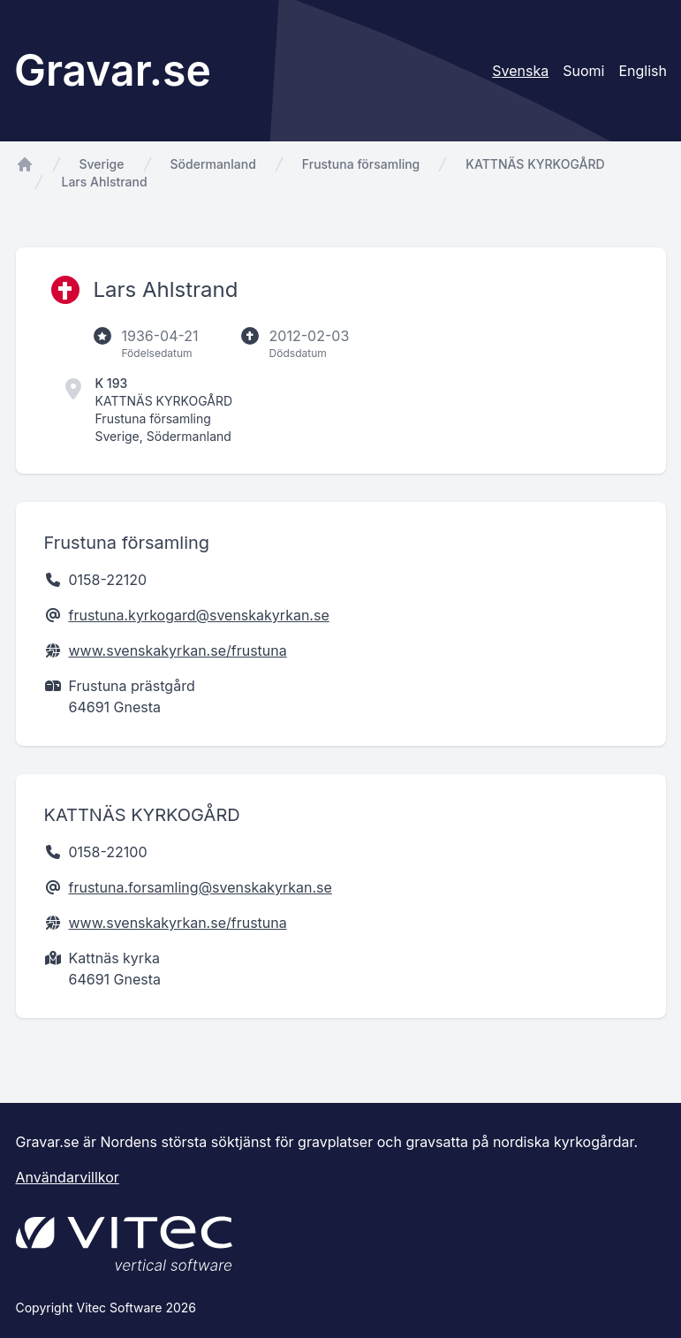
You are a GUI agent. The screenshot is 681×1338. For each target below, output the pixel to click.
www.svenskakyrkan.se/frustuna (178, 650)
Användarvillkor (67, 1177)
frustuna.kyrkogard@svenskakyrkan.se (199, 615)
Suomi (583, 71)
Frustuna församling (361, 163)
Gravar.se (112, 70)
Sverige (102, 163)
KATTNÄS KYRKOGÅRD (534, 163)
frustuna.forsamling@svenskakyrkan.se (200, 887)
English (642, 71)
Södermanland (213, 163)
